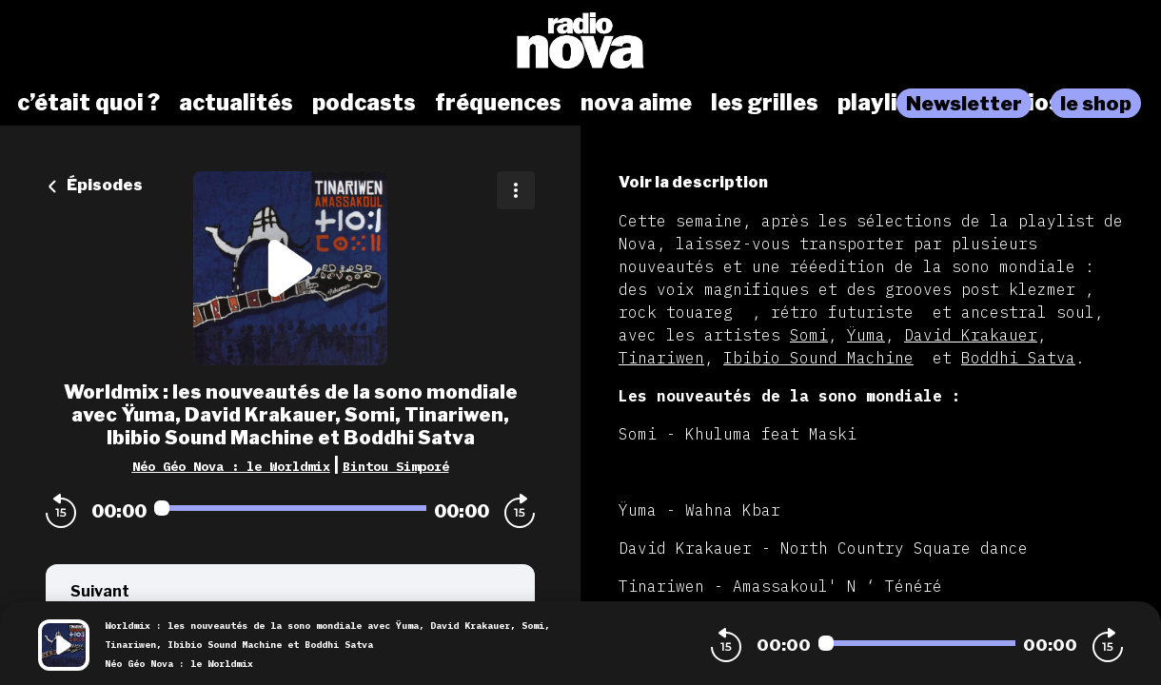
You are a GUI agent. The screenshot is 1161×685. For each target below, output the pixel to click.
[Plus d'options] (516, 190)
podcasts (364, 102)
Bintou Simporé (396, 466)
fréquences (498, 102)
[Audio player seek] (290, 508)
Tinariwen (661, 357)
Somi (809, 334)
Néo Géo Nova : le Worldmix (231, 466)
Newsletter (964, 103)
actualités (236, 102)
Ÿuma (866, 334)
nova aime (636, 102)
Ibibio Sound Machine (818, 357)
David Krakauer (970, 334)
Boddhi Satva (1018, 357)
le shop (1095, 103)
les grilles (764, 102)
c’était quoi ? (88, 102)
